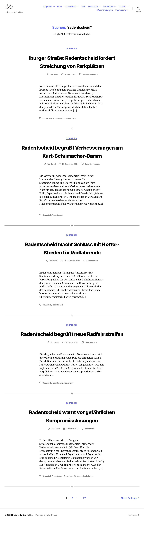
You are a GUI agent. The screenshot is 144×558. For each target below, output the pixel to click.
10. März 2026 (70, 86)
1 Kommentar (90, 466)
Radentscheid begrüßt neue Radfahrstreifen (72, 358)
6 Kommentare (91, 371)
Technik (122, 8)
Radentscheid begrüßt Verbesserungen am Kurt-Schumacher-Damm (72, 167)
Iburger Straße (48, 130)
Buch (59, 8)
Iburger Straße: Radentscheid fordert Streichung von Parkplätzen (72, 69)
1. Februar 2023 (72, 466)
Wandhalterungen (105, 11)
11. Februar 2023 (72, 371)
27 (82, 534)
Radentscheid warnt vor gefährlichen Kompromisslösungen (71, 449)
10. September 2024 (70, 184)
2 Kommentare (93, 281)
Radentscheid (71, 130)
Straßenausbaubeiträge (85, 513)
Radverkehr (108, 8)
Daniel (54, 86)
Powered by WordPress (47, 551)
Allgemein (47, 8)
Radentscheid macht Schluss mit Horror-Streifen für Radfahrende (72, 268)
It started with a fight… (23, 551)
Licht (83, 8)
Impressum (120, 11)
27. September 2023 (71, 281)
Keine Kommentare (90, 86)
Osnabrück (93, 8)
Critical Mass (70, 8)
